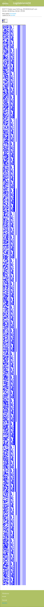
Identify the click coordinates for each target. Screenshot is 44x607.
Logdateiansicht (22, 3)
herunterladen (12, 13)
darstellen (13, 15)
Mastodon (4, 603)
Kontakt (4, 596)
